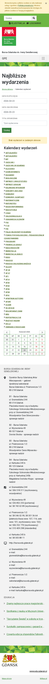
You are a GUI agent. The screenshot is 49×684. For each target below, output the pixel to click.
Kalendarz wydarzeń (15, 188)
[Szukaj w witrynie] (34, 18)
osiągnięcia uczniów (14, 219)
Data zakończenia (10, 107)
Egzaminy (9, 175)
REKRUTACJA (10, 251)
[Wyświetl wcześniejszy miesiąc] (7, 332)
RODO (7, 257)
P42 (6, 222)
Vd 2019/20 (9, 308)
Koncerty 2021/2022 (13, 191)
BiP (6, 159)
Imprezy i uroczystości (16, 181)
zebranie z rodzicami (15, 327)
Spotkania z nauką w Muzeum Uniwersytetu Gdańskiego (26, 611)
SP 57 (7, 273)
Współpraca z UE (13, 317)
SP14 (7, 279)
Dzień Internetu (12, 172)
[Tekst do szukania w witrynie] (17, 18)
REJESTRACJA (17, 23)
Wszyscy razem (12, 321)
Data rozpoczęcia (10, 96)
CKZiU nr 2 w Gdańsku (15, 165)
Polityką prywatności (25, 5)
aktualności (11, 156)
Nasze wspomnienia (14, 207)
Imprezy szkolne (13, 184)
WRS (7, 314)
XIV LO (8, 324)
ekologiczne (11, 178)
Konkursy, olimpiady (14, 197)
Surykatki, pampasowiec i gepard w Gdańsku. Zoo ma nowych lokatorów (26, 626)
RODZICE (9, 260)
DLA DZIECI (10, 169)
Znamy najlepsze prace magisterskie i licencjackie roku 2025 (26, 603)
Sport (8, 302)
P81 (6, 229)
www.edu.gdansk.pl (38, 671)
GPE (4, 58)
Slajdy (8, 267)
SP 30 (7, 270)
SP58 (7, 292)
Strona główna (7, 89)
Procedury (10, 241)
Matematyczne (12, 200)
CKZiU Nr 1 (10, 162)
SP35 (7, 283)
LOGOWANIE (33, 23)
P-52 (7, 226)
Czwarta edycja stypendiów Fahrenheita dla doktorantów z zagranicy (26, 634)
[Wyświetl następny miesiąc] (42, 332)
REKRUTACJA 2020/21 (14, 254)
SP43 (7, 286)
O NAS (7, 213)
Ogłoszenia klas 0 (13, 216)
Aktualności (11, 153)
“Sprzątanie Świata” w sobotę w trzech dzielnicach (26, 619)
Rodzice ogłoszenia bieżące (18, 264)
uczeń (8, 305)
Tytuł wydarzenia (9, 118)
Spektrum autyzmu (14, 298)
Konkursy (9, 194)
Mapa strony (7, 678)
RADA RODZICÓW (12, 248)
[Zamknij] (46, 3)
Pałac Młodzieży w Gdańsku (18, 232)
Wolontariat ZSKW (13, 311)
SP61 (7, 295)
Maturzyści (10, 203)
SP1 (7, 276)
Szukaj (7, 130)
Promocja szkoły (13, 245)
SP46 (7, 289)
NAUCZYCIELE (11, 210)
